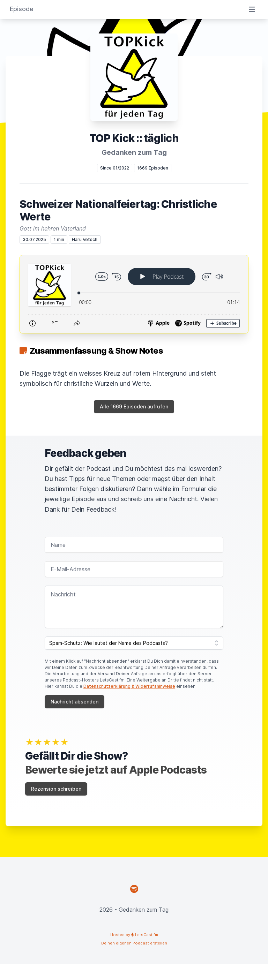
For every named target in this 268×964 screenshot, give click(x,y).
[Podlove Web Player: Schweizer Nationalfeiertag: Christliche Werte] (134, 294)
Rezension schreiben (56, 789)
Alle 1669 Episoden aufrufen (134, 406)
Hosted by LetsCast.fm (134, 934)
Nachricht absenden (74, 702)
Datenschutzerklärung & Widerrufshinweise (129, 686)
